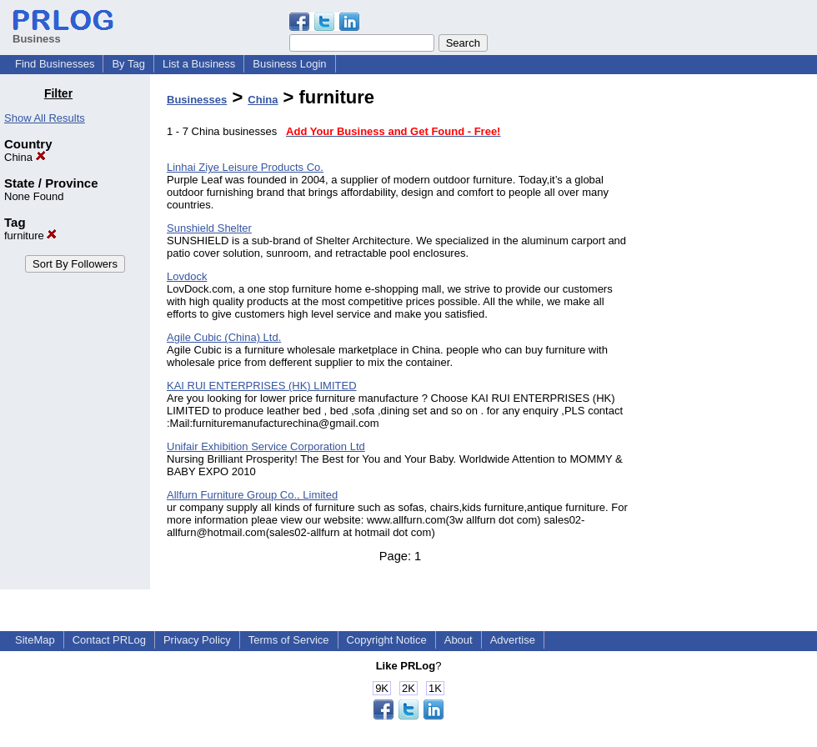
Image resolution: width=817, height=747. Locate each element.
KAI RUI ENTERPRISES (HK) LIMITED (262, 385)
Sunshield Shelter (209, 228)
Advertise (512, 640)
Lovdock (187, 276)
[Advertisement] (732, 337)
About (458, 640)
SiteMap (35, 640)
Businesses (197, 99)
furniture (30, 235)
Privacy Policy (197, 640)
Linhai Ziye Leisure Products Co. (245, 167)
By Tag (128, 64)
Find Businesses (54, 64)
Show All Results (44, 118)
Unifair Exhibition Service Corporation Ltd (266, 446)
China (25, 157)
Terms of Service (288, 640)
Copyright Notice (387, 640)
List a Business (199, 64)
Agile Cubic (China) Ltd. (224, 337)
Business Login (289, 64)
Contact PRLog (109, 640)
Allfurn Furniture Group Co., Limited (252, 495)
